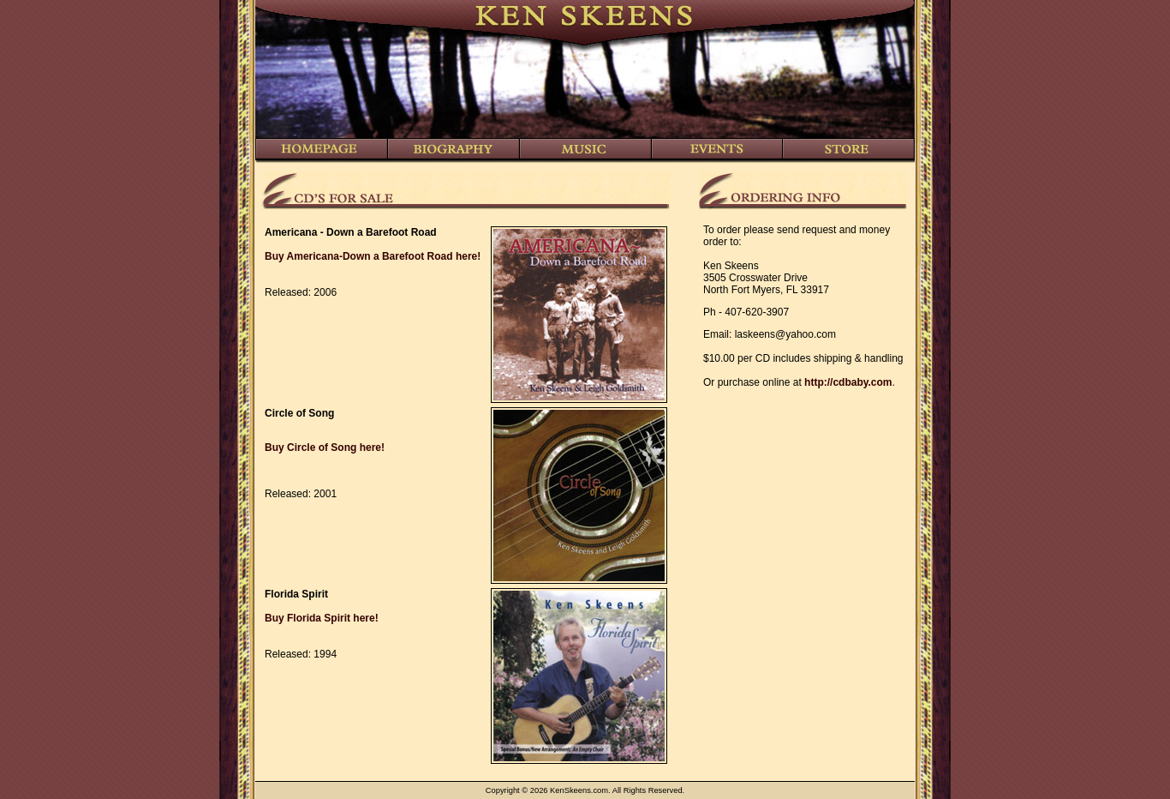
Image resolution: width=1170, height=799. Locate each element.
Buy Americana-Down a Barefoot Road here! (373, 256)
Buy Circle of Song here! (325, 448)
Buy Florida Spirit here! (322, 618)
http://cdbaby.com (848, 382)
